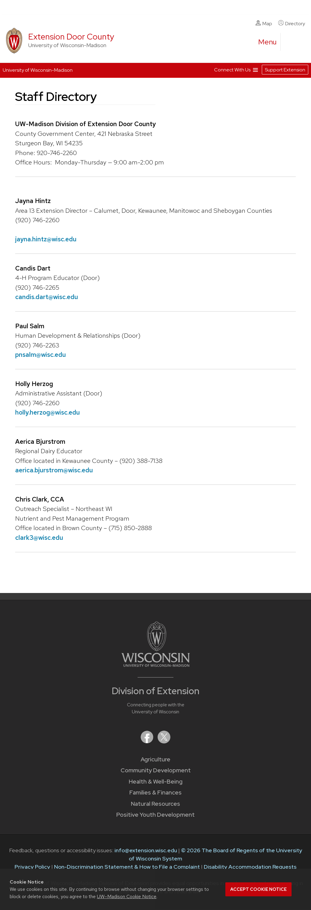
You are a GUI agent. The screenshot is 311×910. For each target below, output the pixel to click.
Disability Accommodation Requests (250, 866)
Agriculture (155, 759)
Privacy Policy (32, 866)
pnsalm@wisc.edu (40, 354)
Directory (291, 23)
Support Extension (285, 70)
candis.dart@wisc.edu (46, 297)
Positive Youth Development (155, 815)
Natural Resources (155, 804)
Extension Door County (71, 36)
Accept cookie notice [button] (258, 889)
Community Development (156, 770)
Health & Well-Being (156, 781)
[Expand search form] (291, 42)
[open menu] (268, 42)
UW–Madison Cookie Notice (126, 896)
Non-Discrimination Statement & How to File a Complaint (127, 866)
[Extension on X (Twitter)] (164, 741)
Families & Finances (155, 792)
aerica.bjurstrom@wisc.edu (54, 470)
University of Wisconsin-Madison (38, 70)
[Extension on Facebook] (148, 741)
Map (263, 23)
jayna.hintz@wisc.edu (46, 239)
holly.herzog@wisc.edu (47, 412)
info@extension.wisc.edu (145, 850)
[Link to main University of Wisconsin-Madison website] (155, 665)
